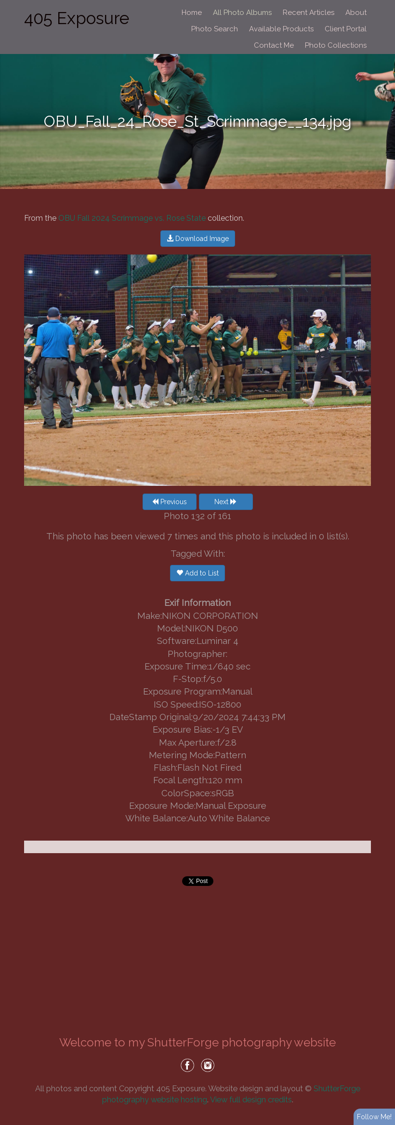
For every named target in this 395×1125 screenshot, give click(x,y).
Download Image (198, 238)
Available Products (281, 29)
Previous (169, 502)
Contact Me (274, 45)
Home (192, 12)
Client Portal (346, 29)
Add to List (197, 573)
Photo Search (214, 29)
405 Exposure (76, 18)
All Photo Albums (242, 12)
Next (225, 502)
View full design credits (251, 1099)
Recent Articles (308, 12)
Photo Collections (336, 45)
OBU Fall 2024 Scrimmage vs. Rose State (132, 218)
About (356, 12)
